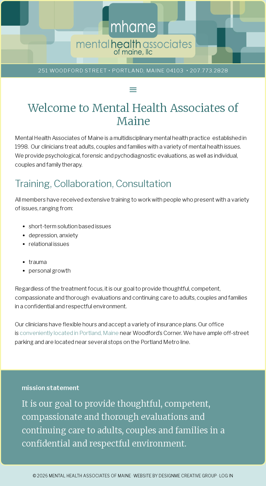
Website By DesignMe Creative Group (175, 475)
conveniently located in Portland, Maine (69, 333)
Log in (226, 475)
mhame (133, 30)
